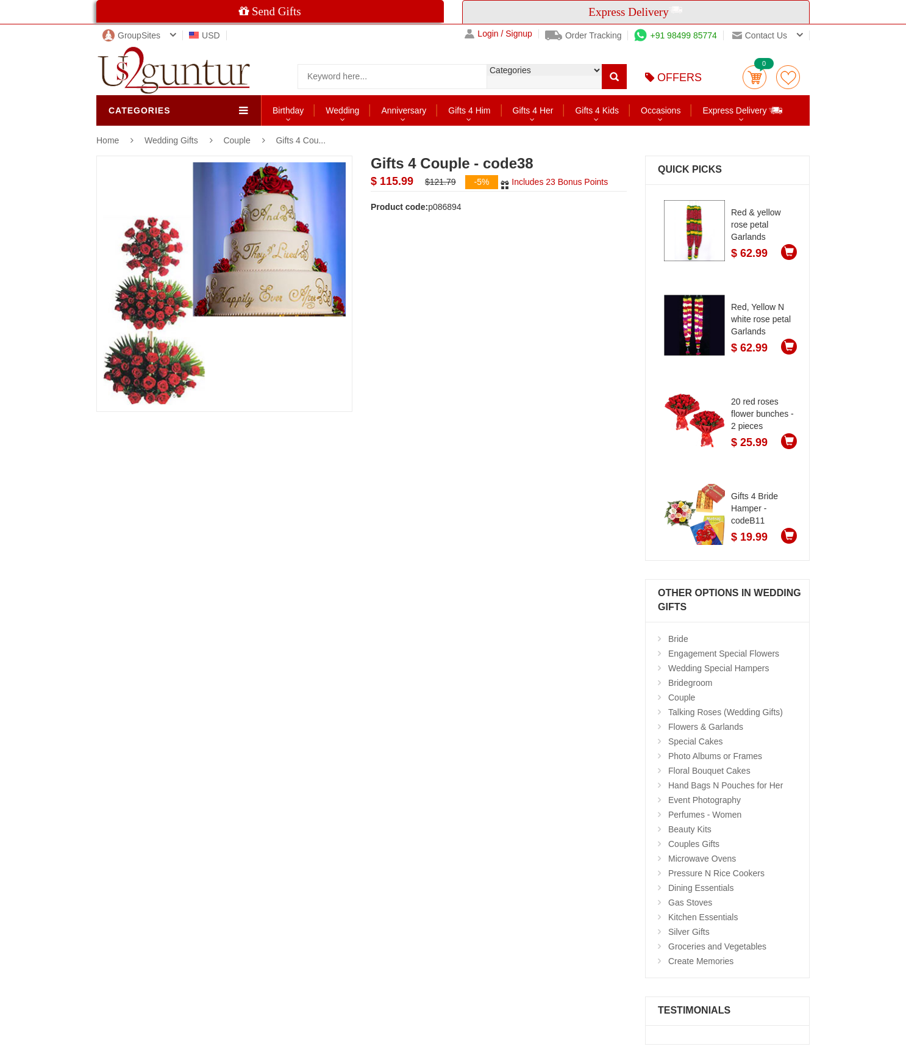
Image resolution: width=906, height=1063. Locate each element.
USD (204, 35)
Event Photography (704, 800)
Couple (237, 140)
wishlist (788, 77)
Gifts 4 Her (533, 110)
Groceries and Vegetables (717, 946)
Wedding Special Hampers (718, 668)
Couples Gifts (693, 844)
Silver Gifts (689, 932)
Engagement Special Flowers (723, 653)
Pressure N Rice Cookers (716, 873)
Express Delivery (742, 110)
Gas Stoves (690, 902)
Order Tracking (583, 35)
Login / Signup (498, 33)
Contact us (759, 35)
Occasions (660, 110)
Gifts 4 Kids (597, 110)
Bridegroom (690, 683)
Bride (678, 639)
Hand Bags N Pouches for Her (725, 785)
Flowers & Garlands (705, 727)
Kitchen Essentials (703, 917)
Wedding (342, 110)
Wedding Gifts (172, 140)
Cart (754, 77)
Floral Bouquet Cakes (709, 771)
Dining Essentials (700, 888)
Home (107, 140)
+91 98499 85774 (675, 35)
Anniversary (403, 110)
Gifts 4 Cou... (301, 140)
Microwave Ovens (702, 858)
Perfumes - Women (704, 815)
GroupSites (131, 35)
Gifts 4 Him (469, 110)
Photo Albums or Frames (715, 756)
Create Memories (700, 961)
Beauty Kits (690, 829)
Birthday (288, 110)
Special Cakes (695, 741)
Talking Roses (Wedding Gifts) (725, 712)
